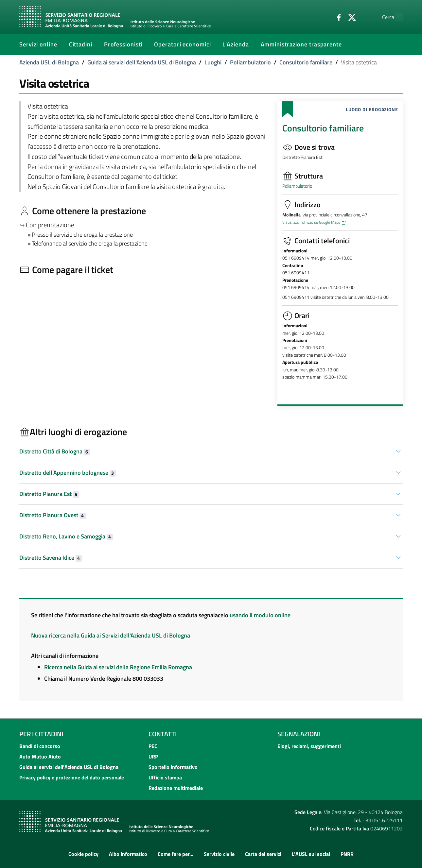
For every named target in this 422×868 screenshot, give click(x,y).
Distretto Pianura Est (49, 493)
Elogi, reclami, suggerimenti (309, 746)
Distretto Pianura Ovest (52, 515)
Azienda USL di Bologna (49, 62)
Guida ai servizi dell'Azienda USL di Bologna (141, 62)
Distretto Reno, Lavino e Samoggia (66, 536)
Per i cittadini (41, 734)
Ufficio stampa (165, 777)
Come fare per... (175, 854)
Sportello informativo (173, 767)
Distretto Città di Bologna (54, 451)
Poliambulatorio (250, 62)
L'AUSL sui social (311, 854)
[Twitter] (336, 17)
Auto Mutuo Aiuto (40, 756)
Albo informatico (128, 854)
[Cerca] (395, 17)
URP (153, 756)
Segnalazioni (298, 734)
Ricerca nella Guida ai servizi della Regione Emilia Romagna (118, 667)
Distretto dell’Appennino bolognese (67, 472)
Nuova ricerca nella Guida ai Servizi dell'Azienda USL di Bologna (110, 635)
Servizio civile (219, 854)
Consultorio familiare (305, 62)
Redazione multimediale (176, 788)
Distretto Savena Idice (50, 557)
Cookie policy (83, 854)
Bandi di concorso (39, 746)
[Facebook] (323, 17)
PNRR (347, 854)
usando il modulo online (260, 615)
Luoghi (212, 62)
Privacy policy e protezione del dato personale (71, 777)
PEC (153, 746)
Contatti (163, 734)
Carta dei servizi (263, 854)
